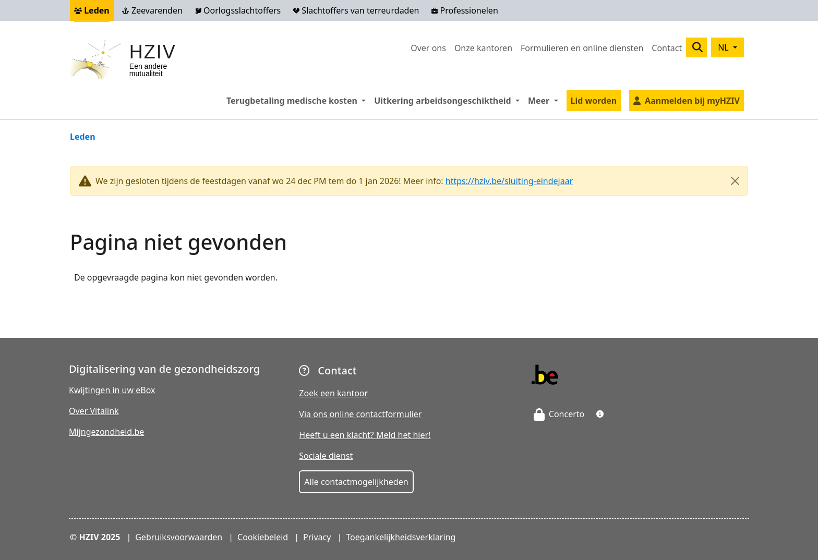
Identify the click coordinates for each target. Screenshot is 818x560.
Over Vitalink (94, 411)
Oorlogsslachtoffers (238, 10)
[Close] (735, 181)
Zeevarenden (152, 10)
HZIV (152, 52)
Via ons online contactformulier (360, 414)
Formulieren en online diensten (582, 48)
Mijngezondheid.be (106, 431)
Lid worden (594, 100)
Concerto (559, 414)
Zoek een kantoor (333, 393)
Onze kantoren (483, 48)
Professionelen (464, 10)
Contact (667, 48)
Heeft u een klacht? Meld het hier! (364, 435)
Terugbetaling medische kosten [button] (298, 100)
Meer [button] (545, 100)
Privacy (317, 537)
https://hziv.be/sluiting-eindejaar (509, 181)
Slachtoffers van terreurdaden (356, 10)
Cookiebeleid (262, 537)
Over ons (428, 48)
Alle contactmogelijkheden (356, 482)
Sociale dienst (326, 455)
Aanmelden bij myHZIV (692, 100)
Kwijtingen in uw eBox (112, 390)
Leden (92, 10)
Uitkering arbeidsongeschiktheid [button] (449, 100)
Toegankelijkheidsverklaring (400, 537)
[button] (600, 414)
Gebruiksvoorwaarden (178, 537)
